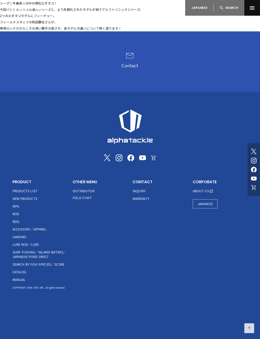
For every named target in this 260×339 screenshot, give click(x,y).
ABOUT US (201, 191)
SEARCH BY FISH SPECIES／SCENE (39, 264)
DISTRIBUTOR (84, 191)
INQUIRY (139, 191)
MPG (16, 206)
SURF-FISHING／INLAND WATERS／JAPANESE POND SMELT (40, 254)
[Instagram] (254, 160)
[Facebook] (254, 169)
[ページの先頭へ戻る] (249, 328)
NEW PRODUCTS (25, 198)
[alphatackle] (130, 126)
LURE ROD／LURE (26, 244)
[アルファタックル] (27, 6)
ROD (16, 213)
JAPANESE (199, 7)
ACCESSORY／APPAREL (30, 229)
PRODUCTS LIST (25, 191)
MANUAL (19, 279)
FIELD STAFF (82, 197)
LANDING (19, 236)
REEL (16, 221)
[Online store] (254, 187)
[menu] (252, 8)
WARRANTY (141, 198)
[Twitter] (254, 151)
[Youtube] (254, 178)
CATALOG (19, 272)
